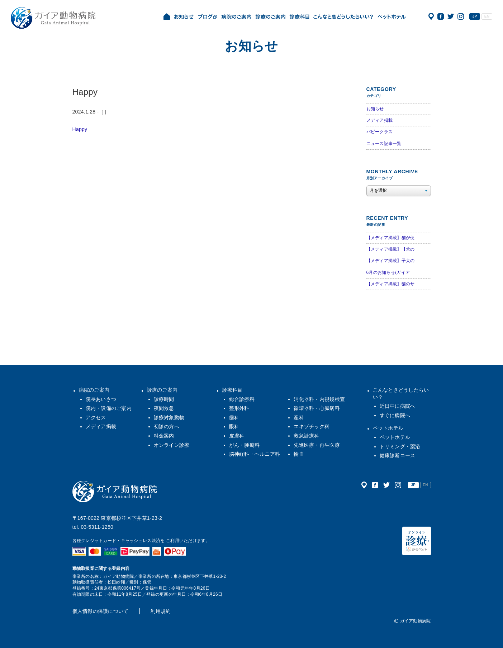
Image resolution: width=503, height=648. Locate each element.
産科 (299, 417)
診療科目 (232, 390)
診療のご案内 (162, 390)
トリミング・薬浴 (400, 446)
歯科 (234, 417)
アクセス (431, 16)
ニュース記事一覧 (384, 143)
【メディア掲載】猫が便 (390, 237)
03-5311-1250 (97, 527)
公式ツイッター (450, 16)
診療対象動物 (169, 417)
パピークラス (379, 131)
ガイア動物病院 (114, 491)
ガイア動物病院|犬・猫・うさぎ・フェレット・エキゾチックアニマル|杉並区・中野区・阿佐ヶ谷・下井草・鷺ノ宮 (53, 18)
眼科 (234, 426)
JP (475, 16)
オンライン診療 (172, 445)
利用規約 (161, 611)
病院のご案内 (94, 390)
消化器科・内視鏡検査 (319, 399)
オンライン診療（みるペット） (416, 541)
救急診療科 (306, 436)
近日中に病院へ (398, 406)
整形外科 (239, 408)
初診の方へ (166, 426)
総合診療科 (242, 399)
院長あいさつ (101, 399)
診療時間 (164, 399)
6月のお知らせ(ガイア (388, 272)
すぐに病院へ (395, 415)
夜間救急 (164, 408)
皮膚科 (237, 436)
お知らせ (375, 108)
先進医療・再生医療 (317, 445)
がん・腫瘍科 (244, 445)
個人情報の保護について (100, 611)
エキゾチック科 (311, 426)
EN (486, 16)
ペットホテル (388, 428)
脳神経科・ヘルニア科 (254, 454)
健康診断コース (398, 455)
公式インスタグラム (460, 16)
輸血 (299, 454)
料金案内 (164, 436)
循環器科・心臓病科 (317, 408)
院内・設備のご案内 (109, 408)
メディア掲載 (379, 120)
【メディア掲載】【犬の (390, 249)
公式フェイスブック (440, 16)
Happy (79, 129)
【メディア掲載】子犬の (390, 260)
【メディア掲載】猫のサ (390, 283)
